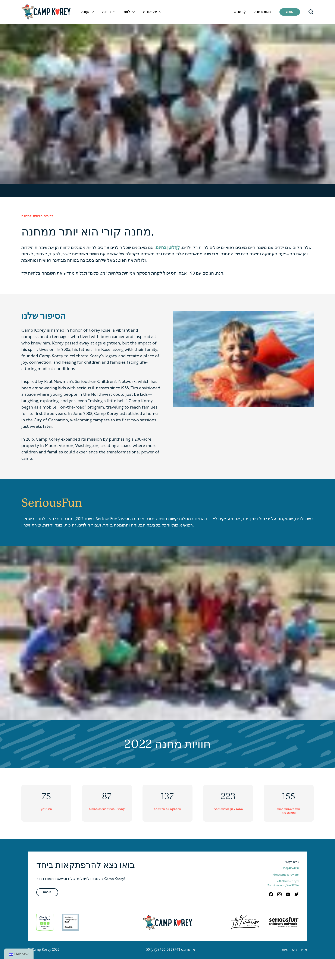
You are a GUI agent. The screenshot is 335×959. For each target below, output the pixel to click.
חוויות (106, 12)
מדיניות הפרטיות (294, 950)
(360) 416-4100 (290, 868)
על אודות (150, 12)
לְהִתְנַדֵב (240, 12)
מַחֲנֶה (85, 12)
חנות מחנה (262, 12)
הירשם (47, 892)
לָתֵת (127, 12)
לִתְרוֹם (290, 12)
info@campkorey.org (285, 875)
